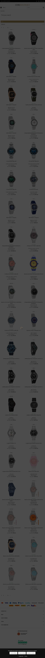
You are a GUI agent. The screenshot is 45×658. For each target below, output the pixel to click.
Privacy (25, 656)
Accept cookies (22, 653)
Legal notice (20, 656)
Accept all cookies (31, 653)
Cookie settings (13, 653)
